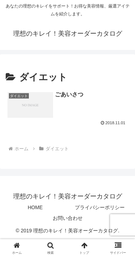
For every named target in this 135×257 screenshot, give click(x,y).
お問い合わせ (68, 218)
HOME (35, 207)
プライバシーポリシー (100, 207)
